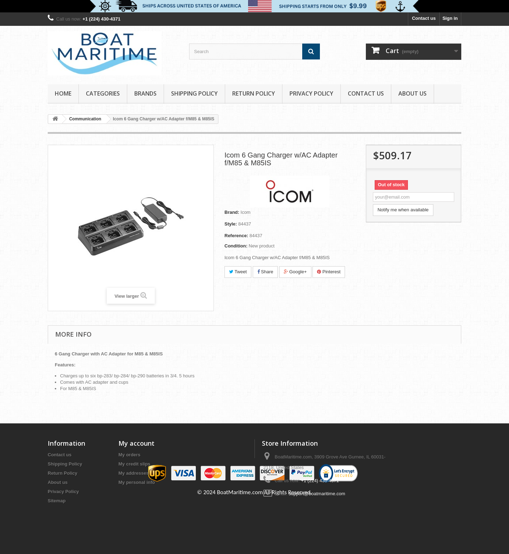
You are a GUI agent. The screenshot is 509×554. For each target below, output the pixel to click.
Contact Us (366, 93)
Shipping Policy (194, 93)
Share (265, 271)
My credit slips (134, 464)
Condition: (235, 246)
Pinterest (328, 271)
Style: (230, 224)
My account (136, 443)
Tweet (238, 271)
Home (63, 93)
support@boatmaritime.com (317, 493)
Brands (145, 93)
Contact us (423, 18)
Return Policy (253, 93)
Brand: (231, 212)
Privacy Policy (311, 93)
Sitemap (57, 500)
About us (412, 93)
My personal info (136, 482)
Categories (103, 93)
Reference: (236, 235)
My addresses (133, 473)
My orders (129, 454)
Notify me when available (403, 209)
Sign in (450, 18)
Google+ (295, 271)
